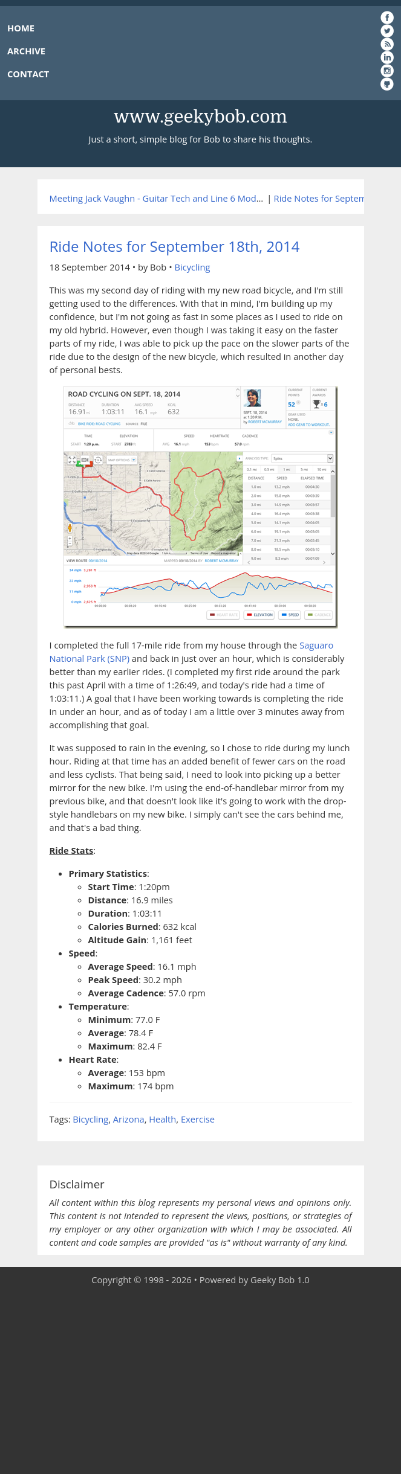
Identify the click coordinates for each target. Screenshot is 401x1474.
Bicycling (192, 267)
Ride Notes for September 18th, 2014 (175, 246)
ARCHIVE (26, 51)
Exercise (198, 1119)
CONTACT (28, 74)
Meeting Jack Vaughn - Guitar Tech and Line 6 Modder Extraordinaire (191, 198)
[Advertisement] (200, 1380)
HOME (20, 28)
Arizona (129, 1119)
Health (162, 1119)
